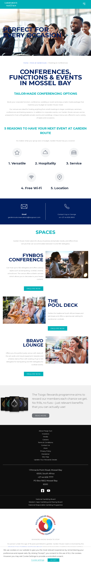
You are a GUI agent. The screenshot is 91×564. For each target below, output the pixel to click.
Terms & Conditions (45, 442)
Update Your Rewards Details (45, 460)
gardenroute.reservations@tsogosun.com (24, 217)
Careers (45, 439)
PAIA (45, 448)
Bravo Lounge (32, 343)
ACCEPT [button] (53, 560)
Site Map (45, 457)
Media (45, 437)
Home (25, 63)
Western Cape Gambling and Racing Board (45, 502)
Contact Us (45, 445)
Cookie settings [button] (37, 560)
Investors (45, 434)
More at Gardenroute (38, 63)
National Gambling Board (45, 499)
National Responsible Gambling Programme (45, 505)
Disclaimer (45, 454)
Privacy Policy (45, 451)
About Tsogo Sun (45, 431)
